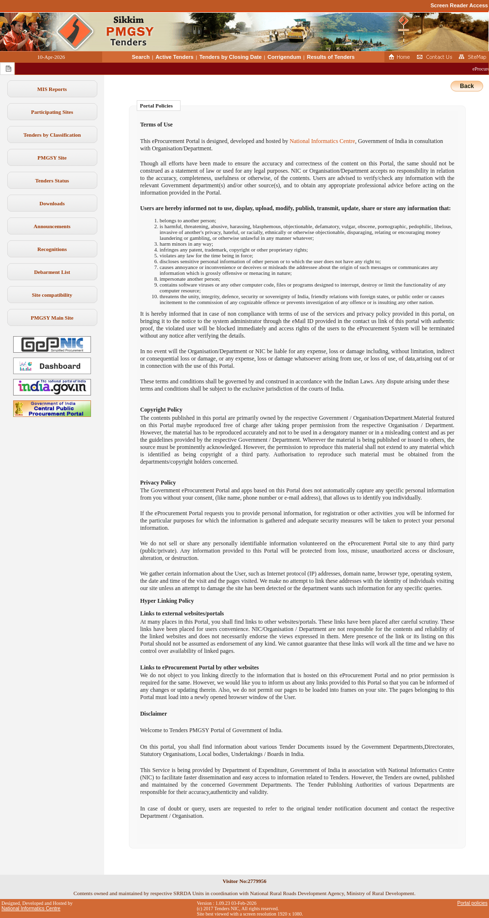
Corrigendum (284, 57)
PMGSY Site (52, 158)
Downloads (52, 203)
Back (467, 86)
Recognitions (52, 249)
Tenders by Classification (52, 135)
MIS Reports (52, 89)
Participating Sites (52, 112)
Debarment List (52, 272)
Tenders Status (52, 180)
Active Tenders (175, 57)
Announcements (52, 226)
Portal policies (472, 903)
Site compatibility (52, 295)
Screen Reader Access (459, 5)
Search (141, 57)
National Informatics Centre (322, 141)
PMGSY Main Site (52, 318)
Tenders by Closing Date (230, 57)
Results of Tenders (331, 57)
